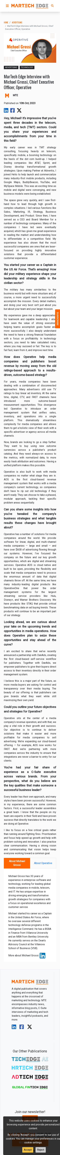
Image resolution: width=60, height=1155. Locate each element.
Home (6, 22)
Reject (40, 1149)
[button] (7, 5)
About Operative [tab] (43, 863)
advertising (17, 22)
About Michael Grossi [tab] (17, 863)
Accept (28, 1149)
